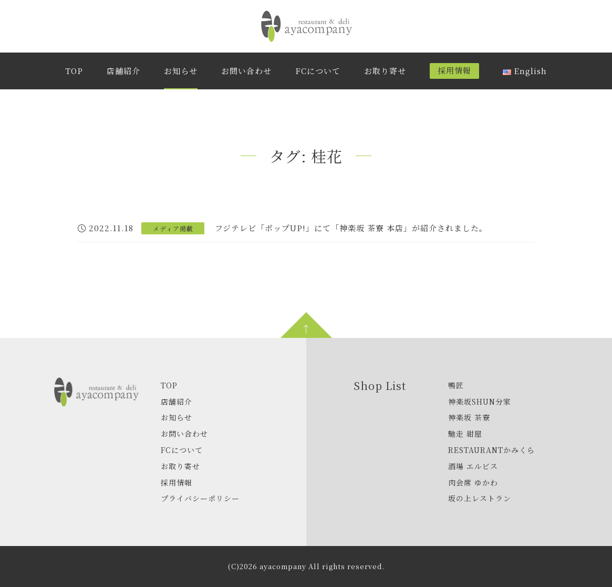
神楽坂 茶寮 (469, 417)
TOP (74, 70)
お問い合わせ (246, 70)
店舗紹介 (123, 70)
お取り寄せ (385, 70)
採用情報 (454, 70)
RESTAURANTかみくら (491, 450)
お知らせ (181, 70)
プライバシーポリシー (200, 498)
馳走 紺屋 (465, 433)
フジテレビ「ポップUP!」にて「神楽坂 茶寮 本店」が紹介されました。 (351, 227)
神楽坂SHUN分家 (479, 401)
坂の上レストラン (479, 498)
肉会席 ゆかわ (473, 482)
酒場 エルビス (473, 466)
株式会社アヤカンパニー (306, 26)
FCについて (317, 70)
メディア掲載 (173, 228)
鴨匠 (456, 385)
